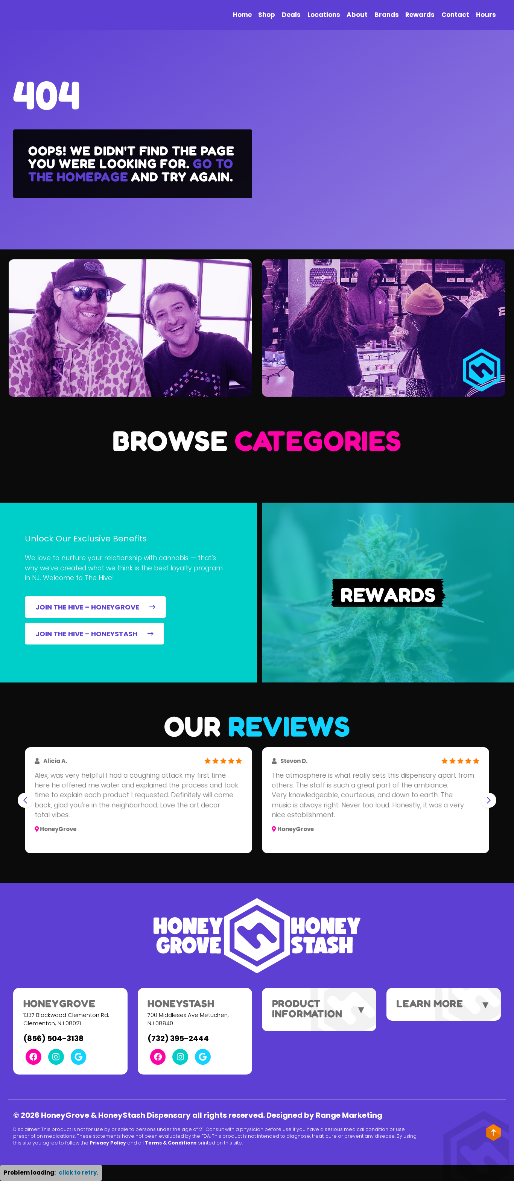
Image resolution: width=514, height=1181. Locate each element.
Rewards (420, 14)
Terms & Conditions (170, 1143)
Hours (486, 14)
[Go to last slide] (25, 800)
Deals (291, 14)
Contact (455, 14)
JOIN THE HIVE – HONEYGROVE (95, 607)
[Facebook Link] (33, 1057)
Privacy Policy (108, 1143)
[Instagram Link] (56, 1057)
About (357, 14)
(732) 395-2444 (178, 1038)
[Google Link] (79, 1057)
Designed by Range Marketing (324, 1115)
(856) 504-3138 (53, 1038)
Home (242, 14)
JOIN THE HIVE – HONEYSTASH (94, 633)
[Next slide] (488, 800)
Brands (386, 14)
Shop (266, 14)
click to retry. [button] (78, 1172)
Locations (323, 14)
